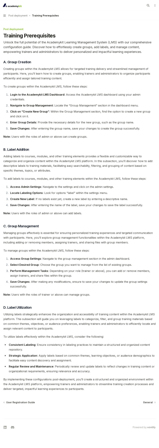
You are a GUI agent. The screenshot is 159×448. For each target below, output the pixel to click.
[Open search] (148, 5)
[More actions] (154, 5)
